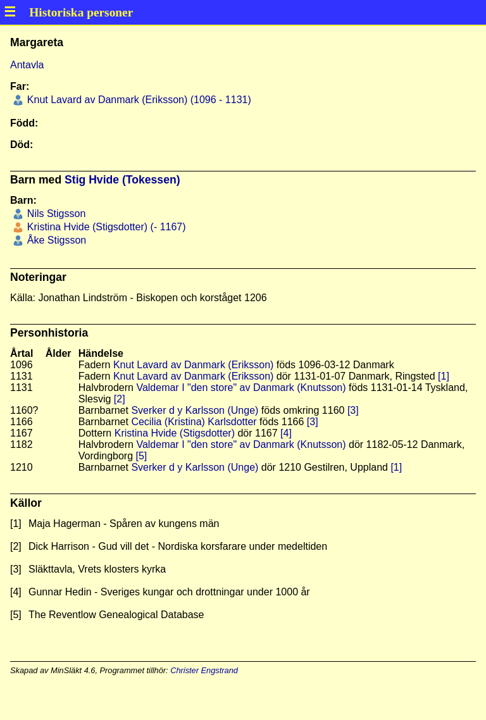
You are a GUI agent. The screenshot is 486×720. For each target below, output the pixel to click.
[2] (119, 399)
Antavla (27, 64)
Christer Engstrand (204, 670)
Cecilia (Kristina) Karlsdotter (193, 421)
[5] (141, 455)
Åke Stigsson (55, 240)
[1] (443, 376)
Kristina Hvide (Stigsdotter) (175, 433)
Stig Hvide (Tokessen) (122, 179)
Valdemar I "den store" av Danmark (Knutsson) (241, 387)
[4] (286, 433)
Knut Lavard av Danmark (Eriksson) (193, 364)
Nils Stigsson (54, 213)
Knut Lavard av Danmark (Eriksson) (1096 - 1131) (137, 99)
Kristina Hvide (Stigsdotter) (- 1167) (104, 226)
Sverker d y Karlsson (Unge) (194, 410)
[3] (353, 410)
